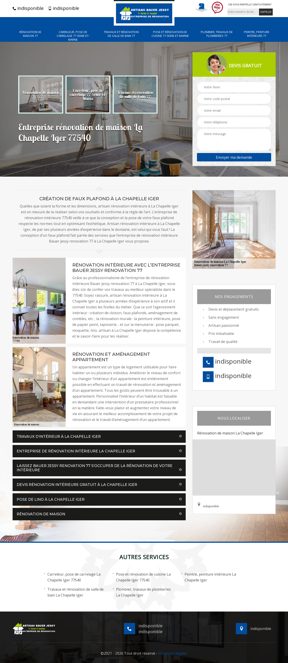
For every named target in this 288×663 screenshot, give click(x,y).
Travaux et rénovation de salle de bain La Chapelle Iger (74, 592)
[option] (40, 94)
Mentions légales (172, 653)
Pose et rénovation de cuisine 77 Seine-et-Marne (170, 34)
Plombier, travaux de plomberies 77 (217, 34)
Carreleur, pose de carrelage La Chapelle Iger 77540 (72, 577)
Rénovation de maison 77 (30, 34)
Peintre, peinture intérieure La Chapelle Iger (208, 577)
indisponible (28, 8)
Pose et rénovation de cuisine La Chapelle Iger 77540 (142, 577)
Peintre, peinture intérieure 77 (256, 34)
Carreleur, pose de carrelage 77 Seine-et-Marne (73, 36)
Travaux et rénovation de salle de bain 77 (121, 34)
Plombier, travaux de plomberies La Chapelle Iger (142, 592)
